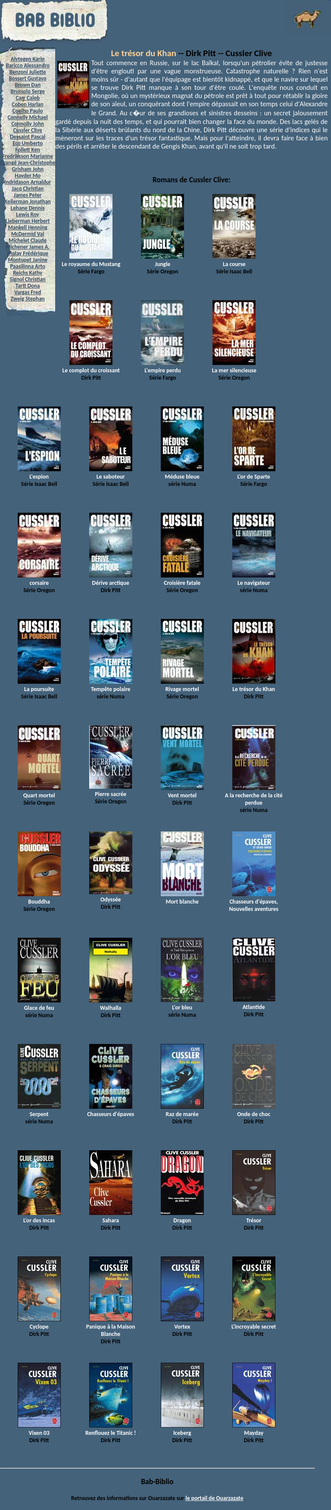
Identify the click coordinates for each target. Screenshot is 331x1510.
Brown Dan (28, 85)
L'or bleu (182, 1003)
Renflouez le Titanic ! (110, 1429)
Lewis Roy (27, 214)
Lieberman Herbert (28, 221)
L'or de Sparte (253, 473)
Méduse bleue (182, 473)
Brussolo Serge (28, 91)
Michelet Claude (28, 240)
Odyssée (110, 895)
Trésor (253, 1216)
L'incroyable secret (253, 1323)
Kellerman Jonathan (28, 201)
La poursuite (39, 685)
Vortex (182, 1323)
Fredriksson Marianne (27, 156)
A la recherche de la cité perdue (254, 795)
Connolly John (27, 124)
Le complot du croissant (91, 366)
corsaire (39, 579)
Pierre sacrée (110, 790)
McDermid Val (27, 234)
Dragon (182, 1216)
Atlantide (253, 1003)
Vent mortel (182, 791)
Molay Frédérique (27, 253)
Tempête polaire (110, 685)
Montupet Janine (27, 260)
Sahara (110, 1216)
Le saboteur (110, 473)
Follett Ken (27, 149)
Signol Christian (28, 279)
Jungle (162, 260)
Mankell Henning (27, 227)
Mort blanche (182, 898)
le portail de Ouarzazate (214, 1498)
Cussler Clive (27, 130)
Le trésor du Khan (143, 53)
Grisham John (27, 169)
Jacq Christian (28, 188)
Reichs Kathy (27, 273)
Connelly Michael (28, 117)
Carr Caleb (28, 98)
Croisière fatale (182, 579)
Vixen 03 (39, 1429)
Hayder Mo (28, 175)
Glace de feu (39, 1004)
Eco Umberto (27, 143)
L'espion (39, 473)
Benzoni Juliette (27, 72)
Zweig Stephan (28, 298)
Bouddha (39, 898)
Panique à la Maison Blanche (110, 1327)
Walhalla (110, 1004)
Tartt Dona (28, 285)
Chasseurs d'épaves (110, 1110)
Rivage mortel (182, 685)
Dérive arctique (110, 579)
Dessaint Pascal (27, 136)
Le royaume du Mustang (91, 260)
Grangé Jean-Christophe (27, 162)
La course (234, 260)
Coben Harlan (28, 104)
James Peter (28, 195)
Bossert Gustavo (28, 78)
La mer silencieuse (234, 366)
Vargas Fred (27, 292)
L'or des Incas (39, 1216)
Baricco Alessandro (28, 65)
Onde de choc (253, 1110)
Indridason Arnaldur (27, 182)
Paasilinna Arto (27, 266)
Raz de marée (182, 1110)
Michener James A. (28, 247)
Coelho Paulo (27, 111)
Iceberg (182, 1429)
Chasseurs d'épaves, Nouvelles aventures (253, 902)
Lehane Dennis (28, 208)
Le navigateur (253, 579)
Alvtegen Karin (28, 59)
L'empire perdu (162, 366)
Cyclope (39, 1323)
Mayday (253, 1429)
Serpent (39, 1110)
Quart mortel (39, 791)
